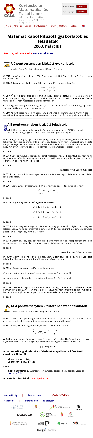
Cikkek (28, 25)
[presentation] (47, 89)
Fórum (53, 25)
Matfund (63, 25)
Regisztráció (82, 11)
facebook (9, 400)
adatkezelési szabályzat (39, 400)
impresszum (34, 395)
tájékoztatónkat (15, 373)
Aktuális (18, 25)
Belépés (82, 6)
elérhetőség (10, 395)
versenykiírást (44, 53)
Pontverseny (40, 25)
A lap (8, 25)
